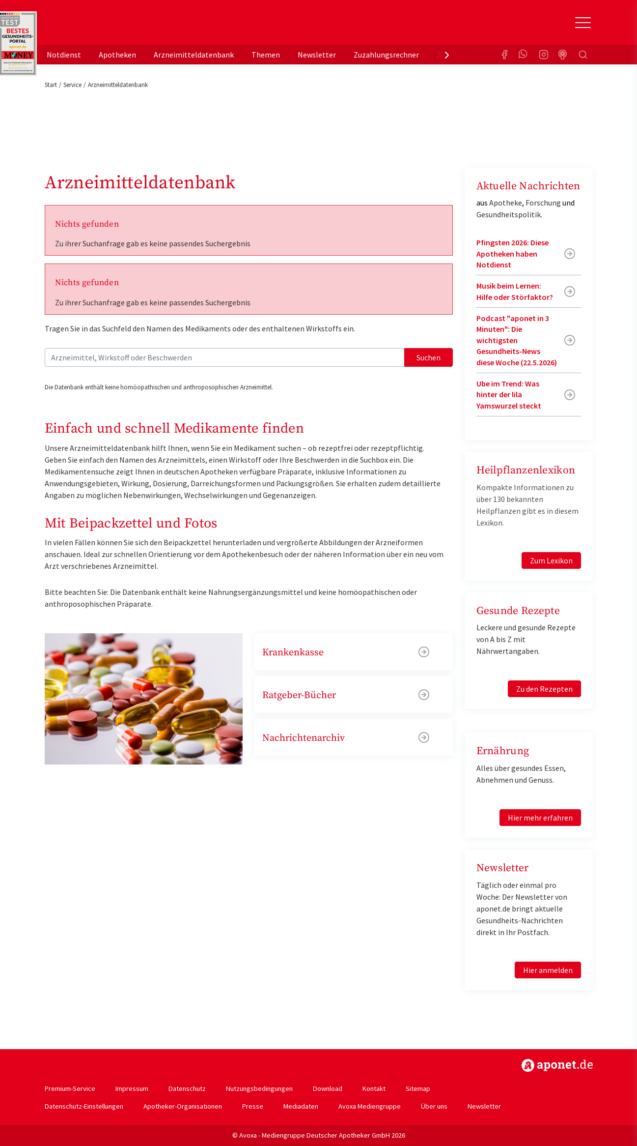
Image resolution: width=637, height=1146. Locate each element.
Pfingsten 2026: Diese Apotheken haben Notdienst (512, 253)
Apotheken (117, 54)
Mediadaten (300, 1106)
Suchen (428, 357)
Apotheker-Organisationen (182, 1106)
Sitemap (418, 1088)
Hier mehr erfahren (540, 818)
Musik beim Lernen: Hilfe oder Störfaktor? (514, 291)
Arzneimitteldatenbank (194, 54)
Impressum (131, 1088)
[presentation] (447, 54)
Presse (252, 1106)
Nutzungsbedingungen (259, 1088)
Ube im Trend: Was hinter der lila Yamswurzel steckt (508, 395)
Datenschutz (187, 1088)
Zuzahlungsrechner (386, 54)
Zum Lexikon (551, 560)
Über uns (434, 1106)
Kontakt (374, 1088)
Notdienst (64, 54)
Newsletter (317, 54)
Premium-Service (70, 1088)
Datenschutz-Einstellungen (84, 1106)
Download (327, 1088)
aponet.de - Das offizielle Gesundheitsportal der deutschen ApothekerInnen (110, 26)
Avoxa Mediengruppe (369, 1106)
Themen (265, 54)
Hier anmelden (548, 970)
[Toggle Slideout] (583, 22)
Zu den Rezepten (544, 689)
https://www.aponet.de (557, 1065)
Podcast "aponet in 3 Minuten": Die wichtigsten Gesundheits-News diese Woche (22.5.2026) (516, 340)
